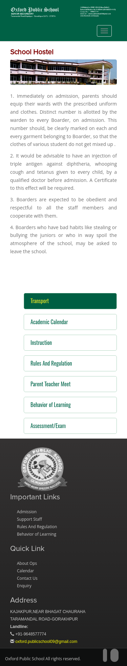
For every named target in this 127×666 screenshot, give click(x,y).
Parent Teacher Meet (50, 384)
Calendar (25, 571)
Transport (39, 301)
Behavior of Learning (50, 405)
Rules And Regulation (51, 363)
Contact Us (27, 578)
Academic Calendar (49, 322)
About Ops (27, 563)
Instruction (41, 342)
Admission (27, 512)
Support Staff (29, 519)
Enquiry (24, 586)
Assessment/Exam (48, 426)
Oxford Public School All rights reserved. (43, 659)
